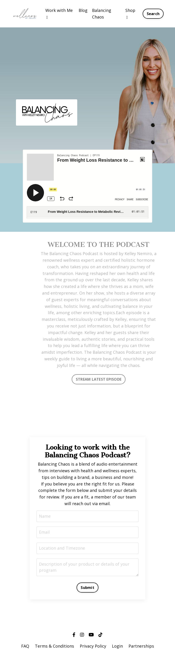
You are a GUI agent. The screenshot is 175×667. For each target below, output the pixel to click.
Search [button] (153, 13)
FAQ (25, 646)
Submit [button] (87, 587)
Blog (83, 10)
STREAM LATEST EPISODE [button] (103, 379)
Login (117, 646)
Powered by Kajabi (87, 655)
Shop (130, 13)
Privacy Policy (93, 646)
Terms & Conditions (54, 646)
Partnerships (141, 646)
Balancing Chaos (101, 14)
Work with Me (59, 13)
